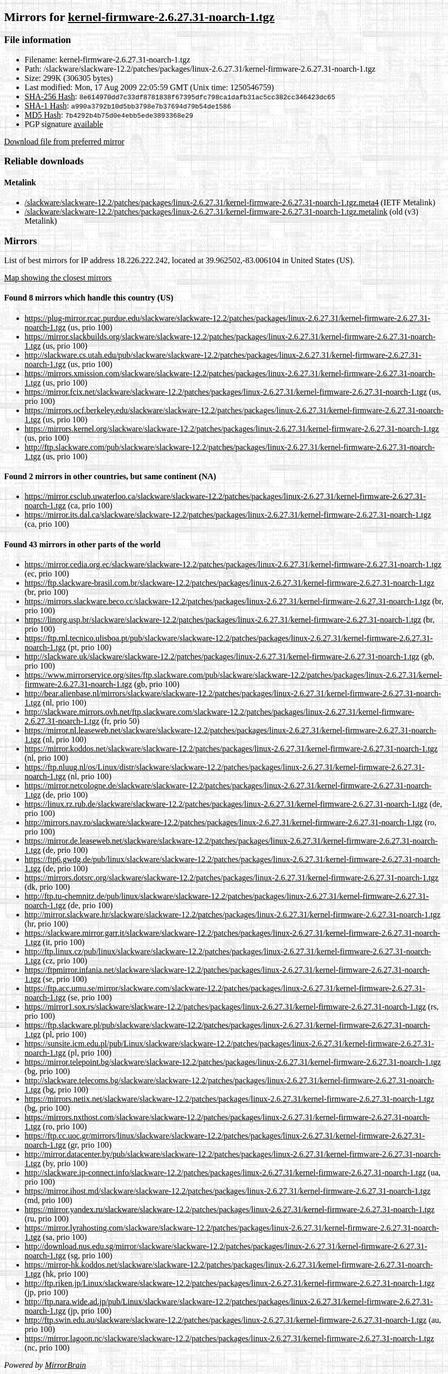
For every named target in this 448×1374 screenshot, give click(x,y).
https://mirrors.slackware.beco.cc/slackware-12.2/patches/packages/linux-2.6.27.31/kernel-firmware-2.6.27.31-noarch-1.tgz (227, 601)
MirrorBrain (65, 1365)
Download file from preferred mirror (64, 141)
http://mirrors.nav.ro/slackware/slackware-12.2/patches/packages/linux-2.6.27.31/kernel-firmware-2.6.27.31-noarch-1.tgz (223, 822)
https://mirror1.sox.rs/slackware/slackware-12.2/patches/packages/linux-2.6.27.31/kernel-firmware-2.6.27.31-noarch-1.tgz (225, 1006)
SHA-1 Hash (46, 105)
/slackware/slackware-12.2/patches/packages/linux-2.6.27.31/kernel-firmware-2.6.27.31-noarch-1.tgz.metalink (206, 211)
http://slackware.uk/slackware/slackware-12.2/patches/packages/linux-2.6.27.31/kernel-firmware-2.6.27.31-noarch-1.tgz (222, 656)
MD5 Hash (43, 115)
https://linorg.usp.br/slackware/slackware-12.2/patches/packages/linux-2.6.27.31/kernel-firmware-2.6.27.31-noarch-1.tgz (223, 619)
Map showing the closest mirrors (58, 277)
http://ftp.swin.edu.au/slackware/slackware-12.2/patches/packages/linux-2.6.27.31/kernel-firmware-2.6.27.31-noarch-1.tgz (225, 1320)
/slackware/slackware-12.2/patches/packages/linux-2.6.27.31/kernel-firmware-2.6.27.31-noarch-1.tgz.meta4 (202, 202)
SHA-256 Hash (50, 96)
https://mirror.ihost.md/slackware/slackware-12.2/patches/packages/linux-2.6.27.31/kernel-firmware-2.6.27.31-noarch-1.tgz (228, 1191)
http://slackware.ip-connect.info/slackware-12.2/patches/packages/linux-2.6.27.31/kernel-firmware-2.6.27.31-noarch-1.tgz (225, 1172)
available (88, 124)
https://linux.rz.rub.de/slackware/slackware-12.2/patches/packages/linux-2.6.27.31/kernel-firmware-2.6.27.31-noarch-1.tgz (226, 804)
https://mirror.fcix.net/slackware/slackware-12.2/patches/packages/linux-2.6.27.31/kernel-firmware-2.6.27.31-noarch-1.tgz (226, 392)
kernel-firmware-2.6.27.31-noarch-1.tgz (171, 17)
